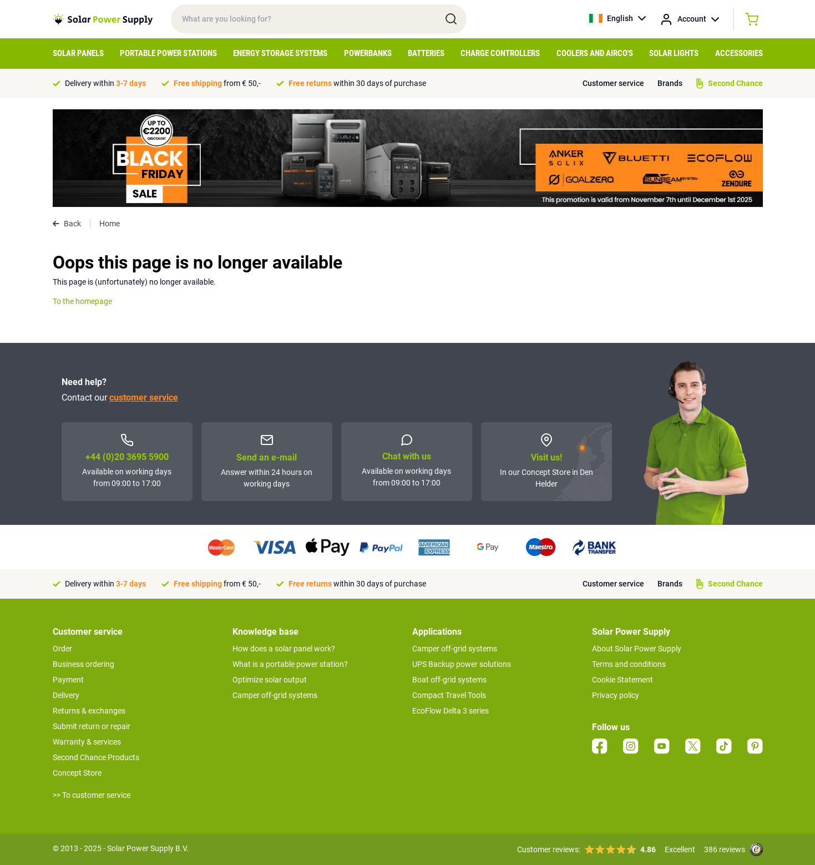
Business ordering (83, 664)
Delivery (66, 695)
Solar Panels (78, 53)
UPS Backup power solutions (461, 664)
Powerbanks (368, 53)
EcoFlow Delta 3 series (450, 710)
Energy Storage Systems (280, 53)
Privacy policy (615, 695)
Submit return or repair (91, 726)
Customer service (613, 83)
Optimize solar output (269, 679)
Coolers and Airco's (594, 53)
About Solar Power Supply (636, 648)
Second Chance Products (96, 757)
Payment (68, 679)
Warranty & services (87, 741)
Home (109, 223)
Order (62, 648)
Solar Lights (673, 53)
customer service (143, 397)
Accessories (739, 53)
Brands (669, 83)
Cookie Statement (622, 679)
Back (67, 223)
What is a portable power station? (290, 664)
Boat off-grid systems (449, 679)
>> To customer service (91, 795)
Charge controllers (500, 53)
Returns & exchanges (89, 710)
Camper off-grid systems (274, 695)
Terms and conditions (629, 664)
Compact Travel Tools (449, 695)
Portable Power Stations (168, 53)
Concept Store (77, 772)
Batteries (426, 53)
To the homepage (82, 301)
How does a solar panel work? (283, 648)
